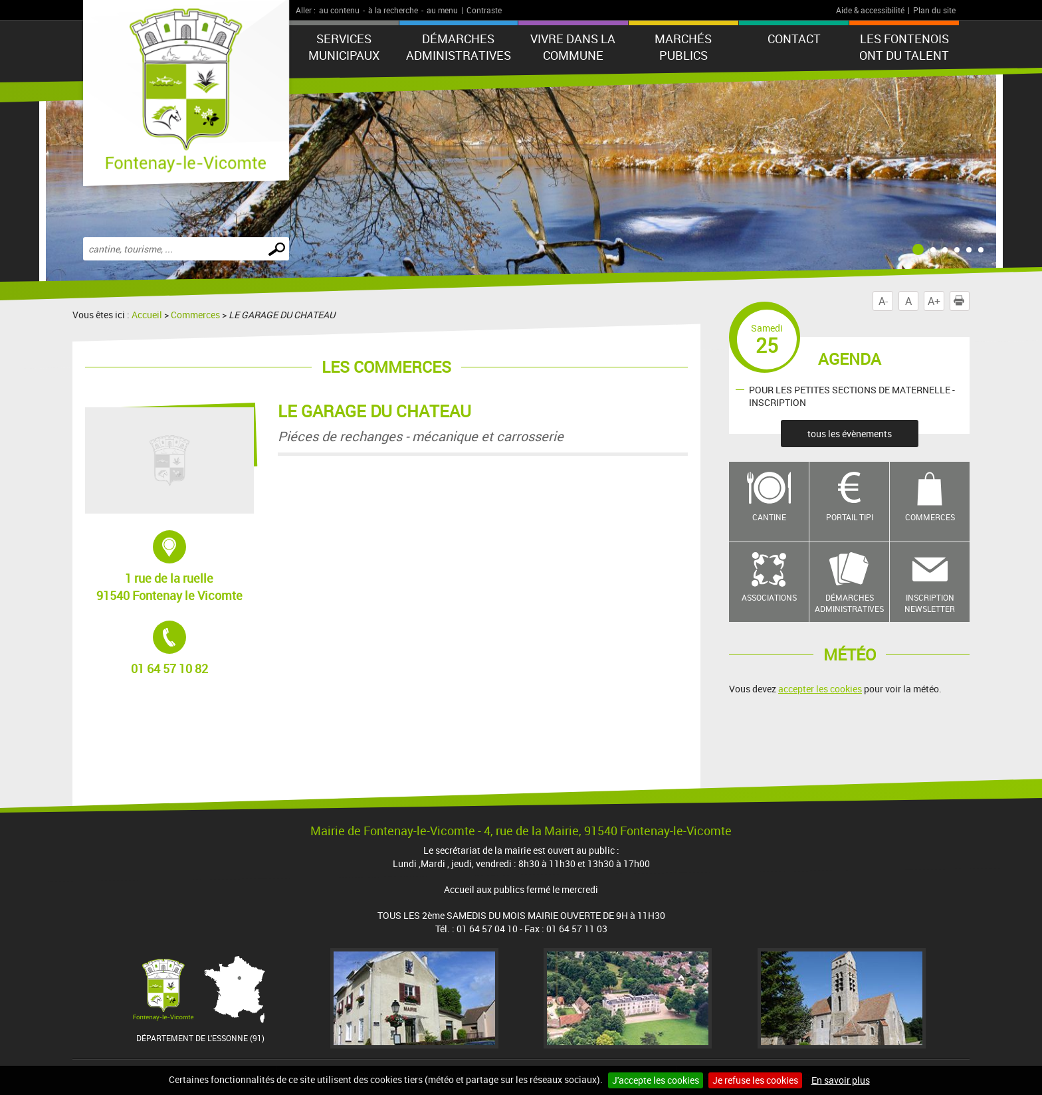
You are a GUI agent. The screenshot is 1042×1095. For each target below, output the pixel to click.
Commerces (195, 314)
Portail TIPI (849, 517)
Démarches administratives (458, 47)
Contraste (484, 10)
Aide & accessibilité (870, 10)
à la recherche (393, 10)
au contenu (339, 10)
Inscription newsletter (929, 603)
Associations (769, 597)
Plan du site (934, 10)
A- (883, 301)
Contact (794, 39)
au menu (442, 10)
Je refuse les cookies (755, 1080)
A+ (934, 301)
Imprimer (962, 301)
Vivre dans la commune (572, 47)
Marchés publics (683, 47)
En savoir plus (840, 1080)
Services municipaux (343, 47)
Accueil (147, 314)
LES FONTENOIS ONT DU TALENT (904, 47)
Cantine (769, 517)
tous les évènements (849, 433)
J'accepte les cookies (655, 1080)
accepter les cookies (820, 688)
